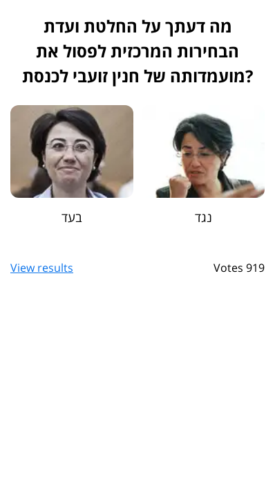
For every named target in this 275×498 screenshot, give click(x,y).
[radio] (71, 165)
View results (41, 267)
